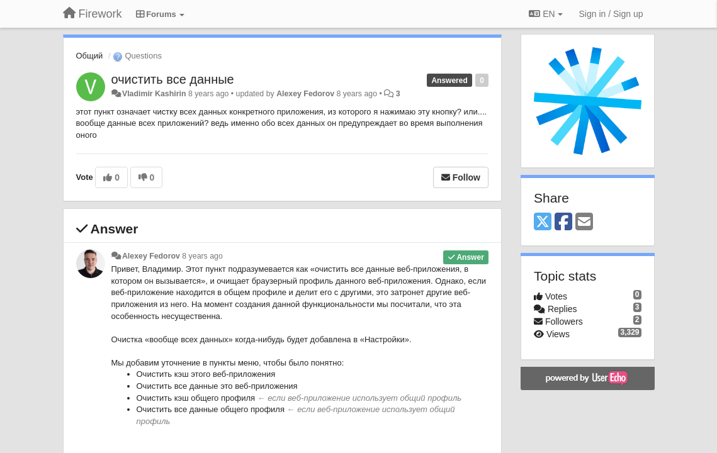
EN (545, 14)
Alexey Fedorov (305, 93)
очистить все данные (172, 79)
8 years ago (202, 256)
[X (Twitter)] (542, 222)
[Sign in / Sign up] (611, 14)
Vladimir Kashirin (154, 93)
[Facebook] (563, 222)
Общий (89, 55)
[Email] (584, 222)
